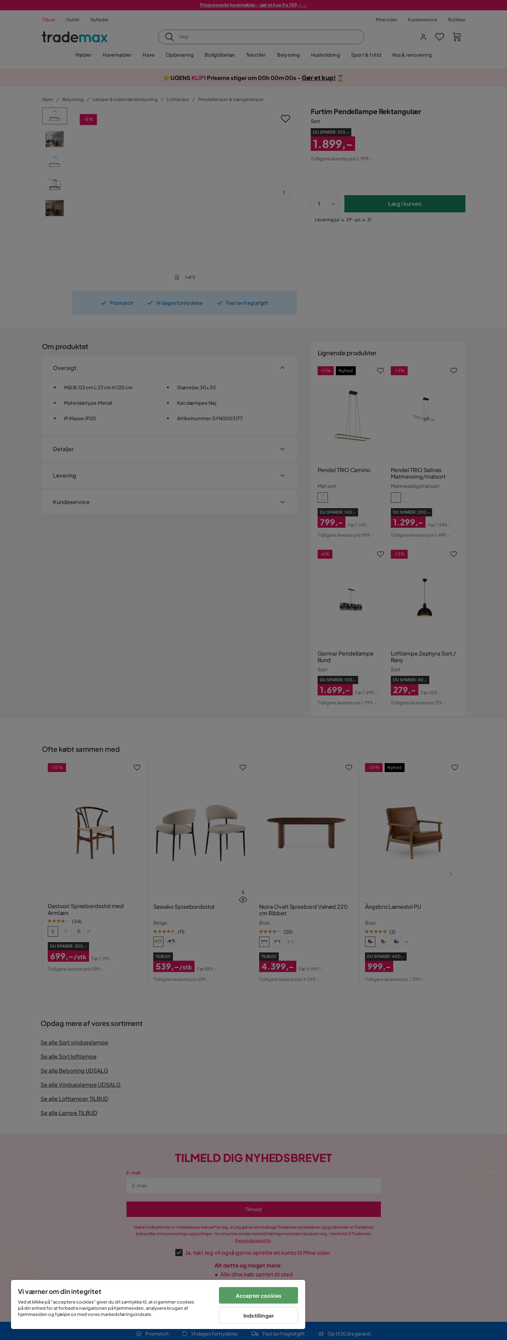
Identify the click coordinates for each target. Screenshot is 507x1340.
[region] (158, 1304)
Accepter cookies (259, 1295)
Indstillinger (258, 1315)
